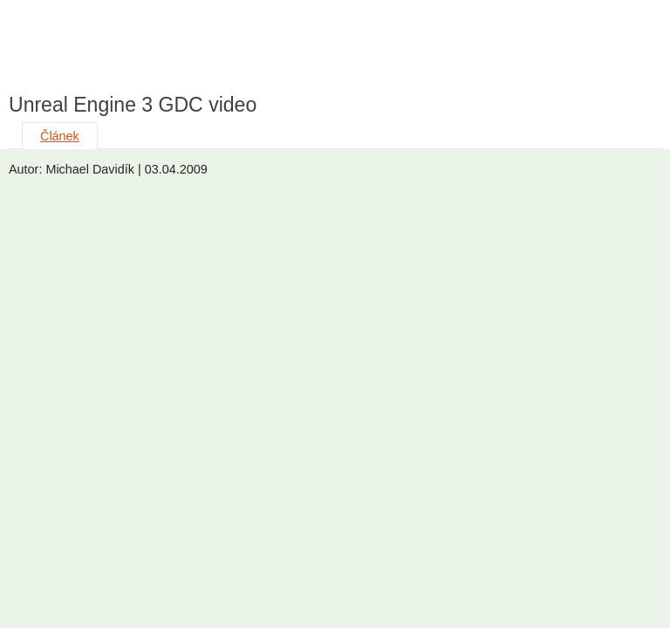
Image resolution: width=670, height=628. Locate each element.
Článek (59, 136)
